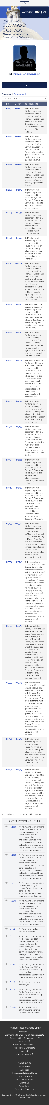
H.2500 (9, 401)
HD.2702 (18, 460)
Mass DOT (24, 1041)
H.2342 (9, 332)
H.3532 (9, 626)
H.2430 (9, 360)
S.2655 (13, 964)
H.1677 (9, 164)
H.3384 (9, 460)
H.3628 (9, 739)
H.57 (12, 883)
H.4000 (13, 827)
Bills (24, 85)
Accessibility (24, 1067)
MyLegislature (24, 1070)
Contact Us (24, 1083)
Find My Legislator (24, 1076)
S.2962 (13, 1007)
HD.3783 (18, 562)
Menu (25, 3)
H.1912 (9, 190)
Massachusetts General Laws (24, 1073)
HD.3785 (18, 683)
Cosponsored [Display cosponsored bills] (20, 94)
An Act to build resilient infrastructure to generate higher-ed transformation (29, 1010)
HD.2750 (18, 332)
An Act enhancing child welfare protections (28, 930)
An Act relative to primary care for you (29, 983)
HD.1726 (18, 164)
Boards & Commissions (24, 1045)
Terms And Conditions (24, 1089)
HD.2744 (18, 213)
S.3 (11, 936)
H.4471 (9, 770)
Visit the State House (24, 1080)
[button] (6, 827)
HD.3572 (18, 524)
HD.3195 (18, 427)
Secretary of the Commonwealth (24, 1038)
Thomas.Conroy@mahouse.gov (26, 74)
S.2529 (13, 990)
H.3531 (9, 562)
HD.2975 (18, 360)
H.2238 (9, 304)
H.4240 (13, 855)
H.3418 (9, 488)
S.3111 (12, 929)
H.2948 (9, 427)
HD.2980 (18, 739)
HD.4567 (18, 770)
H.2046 (9, 238)
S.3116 (13, 982)
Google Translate (24, 1054)
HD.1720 (18, 137)
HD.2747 (18, 238)
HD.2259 (18, 304)
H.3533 (9, 683)
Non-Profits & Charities (24, 1048)
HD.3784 (18, 626)
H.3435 (9, 524)
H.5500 (13, 901)
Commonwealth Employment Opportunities (24, 1035)
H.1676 (9, 137)
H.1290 (9, 109)
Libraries (24, 1051)
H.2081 (9, 263)
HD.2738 (18, 190)
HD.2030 (18, 263)
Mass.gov (24, 1032)
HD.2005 (18, 401)
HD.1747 (18, 109)
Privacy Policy (24, 1086)
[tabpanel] (24, 455)
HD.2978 (18, 488)
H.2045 (9, 213)
